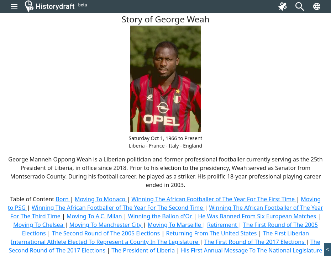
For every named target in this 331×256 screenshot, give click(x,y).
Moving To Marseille (175, 225)
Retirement (222, 225)
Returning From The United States (212, 233)
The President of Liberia (143, 250)
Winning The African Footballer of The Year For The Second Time (118, 208)
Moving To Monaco (101, 199)
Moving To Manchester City (106, 225)
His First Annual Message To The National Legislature (251, 250)
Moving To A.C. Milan (95, 216)
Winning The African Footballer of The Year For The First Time (213, 199)
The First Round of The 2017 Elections (255, 242)
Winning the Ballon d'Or (161, 216)
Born (63, 199)
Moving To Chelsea (39, 225)
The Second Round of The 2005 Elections (107, 233)
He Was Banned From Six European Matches (257, 216)
